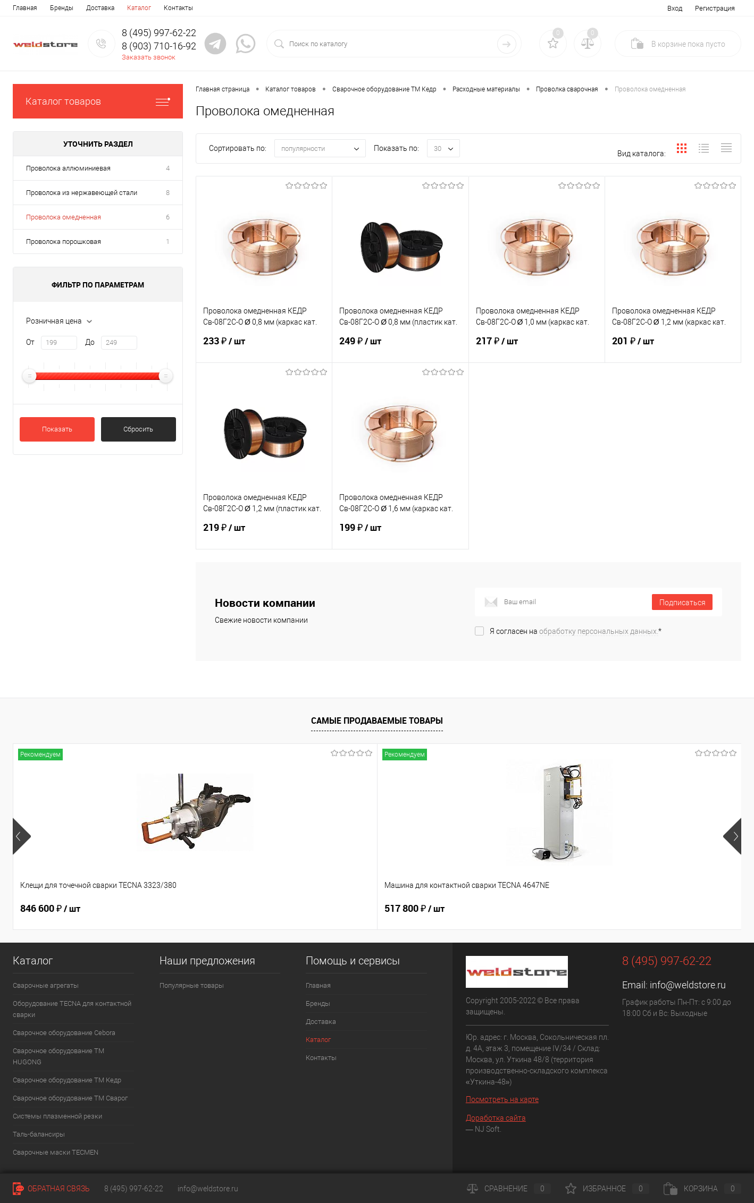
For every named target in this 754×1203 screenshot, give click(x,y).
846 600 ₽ (50, 908)
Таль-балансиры (39, 1134)
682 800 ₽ (414, 908)
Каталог (139, 8)
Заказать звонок (148, 57)
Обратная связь (51, 1188)
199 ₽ (400, 534)
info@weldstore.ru (688, 984)
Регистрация (715, 8)
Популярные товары (192, 985)
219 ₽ (264, 534)
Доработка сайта (496, 1118)
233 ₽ (264, 347)
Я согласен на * (575, 631)
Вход (674, 8)
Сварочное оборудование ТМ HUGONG (58, 1056)
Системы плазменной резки (57, 1116)
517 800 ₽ (233, 908)
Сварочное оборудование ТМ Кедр (67, 1080)
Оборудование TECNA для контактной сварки (72, 1009)
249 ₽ (400, 347)
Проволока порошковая (63, 241)
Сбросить (138, 429)
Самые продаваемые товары (377, 720)
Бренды (61, 8)
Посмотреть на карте (502, 1099)
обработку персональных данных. (598, 631)
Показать (57, 429)
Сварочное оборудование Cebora (64, 1033)
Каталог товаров (98, 101)
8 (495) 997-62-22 (133, 1188)
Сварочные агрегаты (46, 985)
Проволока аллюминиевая (68, 168)
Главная (25, 8)
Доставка (100, 8)
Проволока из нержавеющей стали (81, 193)
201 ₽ (673, 347)
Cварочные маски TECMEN (55, 1152)
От (30, 342)
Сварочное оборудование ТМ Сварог (70, 1098)
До (90, 342)
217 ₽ (537, 347)
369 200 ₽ (597, 908)
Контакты (178, 8)
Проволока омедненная (63, 217)
